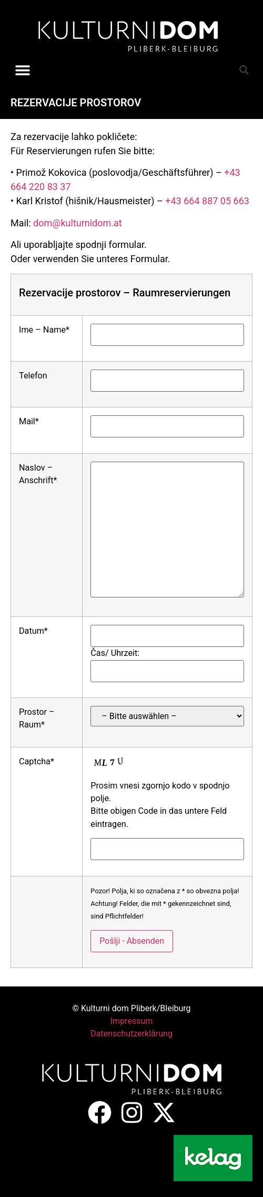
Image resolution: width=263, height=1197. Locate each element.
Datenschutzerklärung (131, 1034)
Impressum (131, 1021)
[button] (22, 70)
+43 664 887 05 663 (207, 200)
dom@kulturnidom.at (77, 222)
